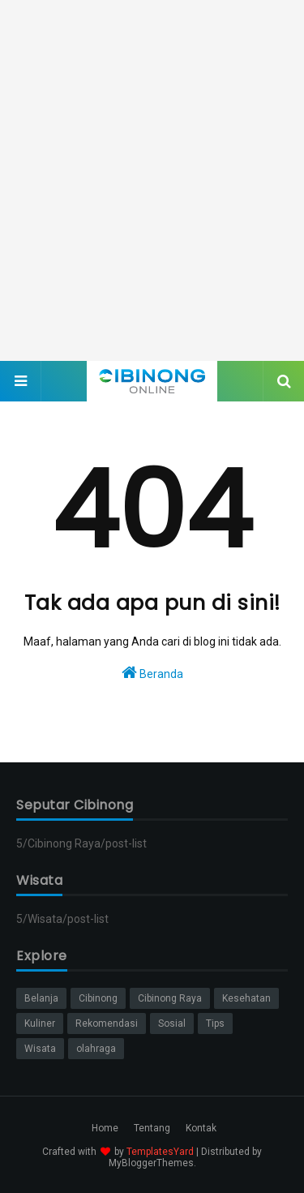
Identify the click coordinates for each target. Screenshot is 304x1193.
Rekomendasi (106, 1023)
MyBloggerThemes (151, 1163)
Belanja (41, 998)
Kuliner (39, 1023)
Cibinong (98, 998)
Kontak (201, 1128)
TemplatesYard (160, 1151)
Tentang (152, 1128)
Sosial (172, 1023)
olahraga (96, 1048)
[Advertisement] (152, 180)
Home (105, 1128)
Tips (215, 1023)
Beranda (152, 672)
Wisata (40, 1048)
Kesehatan (246, 998)
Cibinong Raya (170, 998)
